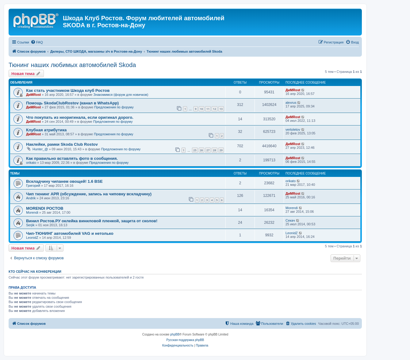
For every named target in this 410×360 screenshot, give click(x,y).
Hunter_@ (40, 149)
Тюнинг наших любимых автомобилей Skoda (72, 65)
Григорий (33, 185)
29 (221, 150)
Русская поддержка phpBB (185, 340)
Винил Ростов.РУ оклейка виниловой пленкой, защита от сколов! (91, 221)
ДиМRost (33, 94)
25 (194, 150)
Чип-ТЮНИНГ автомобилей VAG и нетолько (69, 233)
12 (214, 109)
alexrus (290, 102)
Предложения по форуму (113, 107)
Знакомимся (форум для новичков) (121, 94)
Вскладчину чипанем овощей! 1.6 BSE (64, 181)
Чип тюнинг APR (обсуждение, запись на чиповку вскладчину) (88, 194)
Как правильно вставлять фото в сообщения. (72, 158)
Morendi (32, 212)
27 (207, 150)
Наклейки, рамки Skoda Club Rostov (62, 144)
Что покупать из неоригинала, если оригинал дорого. (79, 117)
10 (201, 109)
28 (214, 150)
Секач (290, 220)
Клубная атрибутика (46, 130)
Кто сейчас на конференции (35, 271)
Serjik (30, 225)
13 (221, 109)
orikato (31, 162)
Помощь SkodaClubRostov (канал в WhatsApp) (72, 103)
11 (207, 109)
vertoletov (292, 129)
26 (201, 150)
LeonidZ (32, 237)
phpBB (174, 334)
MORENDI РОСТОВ (44, 208)
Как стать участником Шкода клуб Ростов (67, 90)
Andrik (31, 198)
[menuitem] (37, 42)
